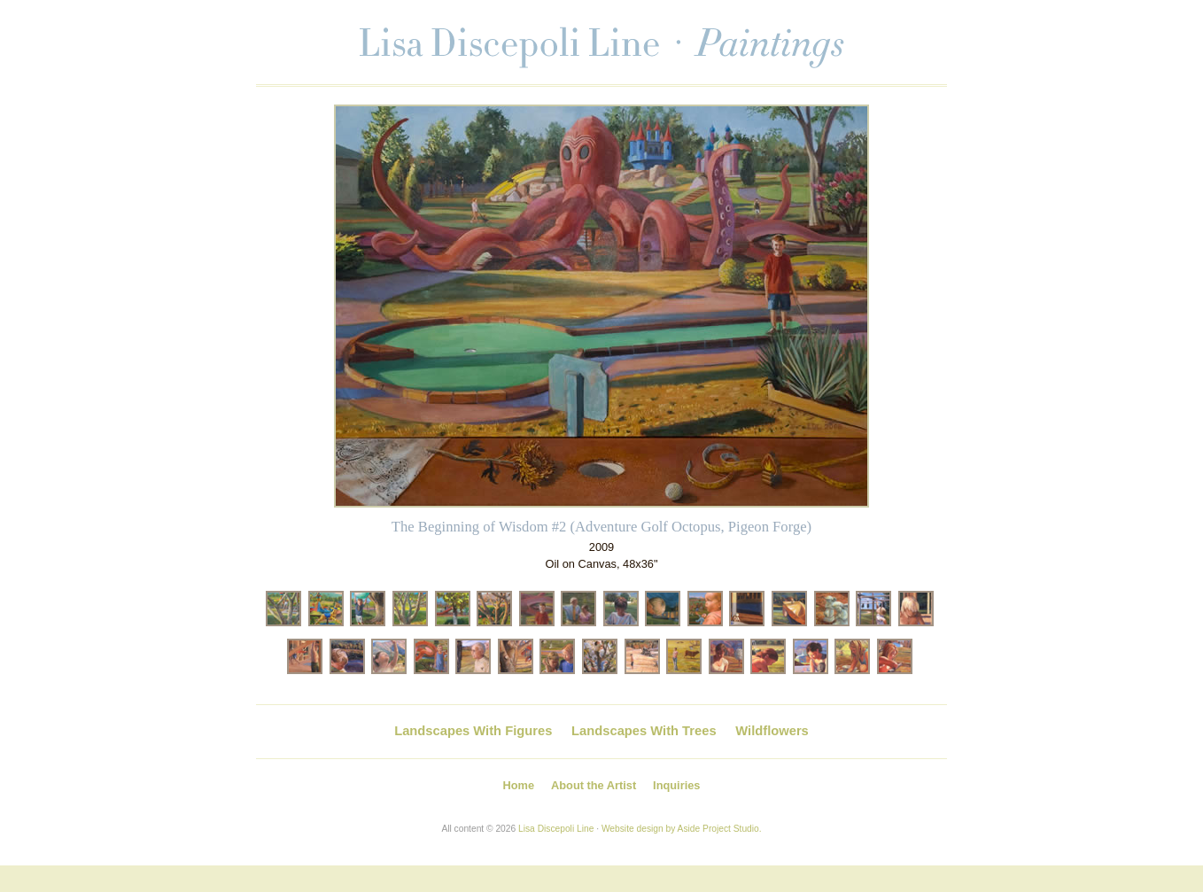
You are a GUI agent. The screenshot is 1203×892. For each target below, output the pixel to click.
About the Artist (593, 785)
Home (519, 785)
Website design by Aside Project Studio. (682, 829)
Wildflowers (771, 731)
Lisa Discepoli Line (556, 829)
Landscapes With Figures (473, 731)
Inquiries (676, 785)
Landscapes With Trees (643, 731)
